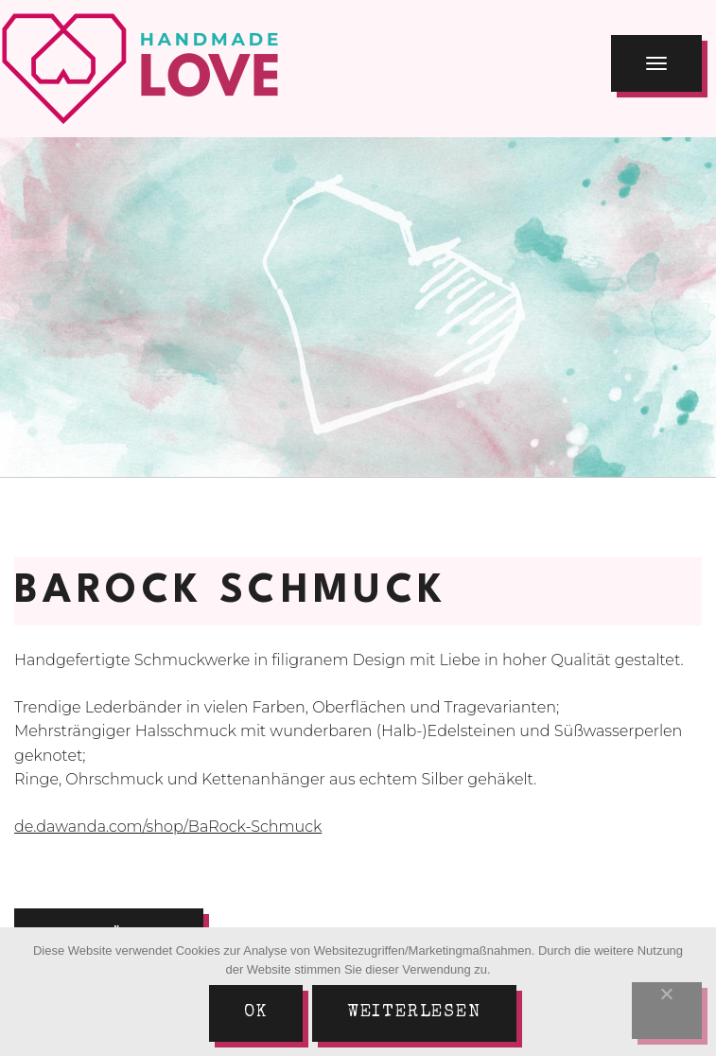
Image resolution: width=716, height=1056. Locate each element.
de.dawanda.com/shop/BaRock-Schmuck (168, 827)
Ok (256, 1012)
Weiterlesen (414, 1012)
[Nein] (667, 1010)
